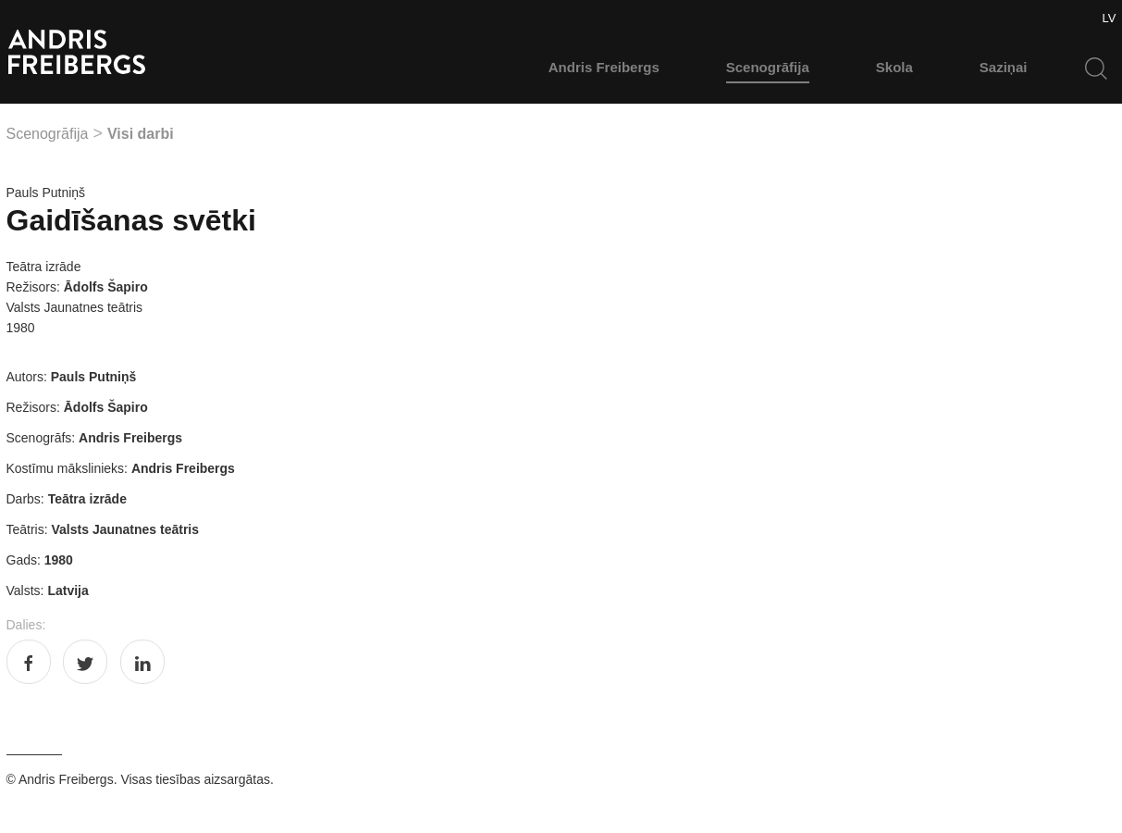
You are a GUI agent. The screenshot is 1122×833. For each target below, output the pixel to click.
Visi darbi (140, 134)
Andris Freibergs (604, 67)
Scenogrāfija (767, 67)
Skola (894, 67)
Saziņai (1004, 67)
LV (1109, 18)
